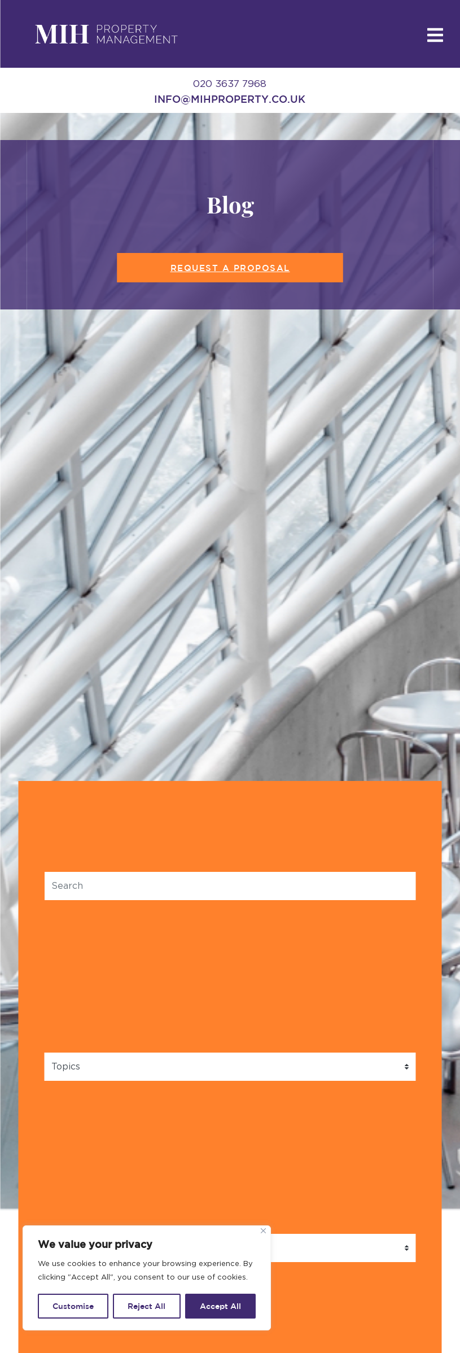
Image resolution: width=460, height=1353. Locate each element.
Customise (73, 1306)
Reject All (146, 1306)
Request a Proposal (230, 268)
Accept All (220, 1306)
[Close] (263, 1230)
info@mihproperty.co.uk (229, 98)
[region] (147, 1277)
